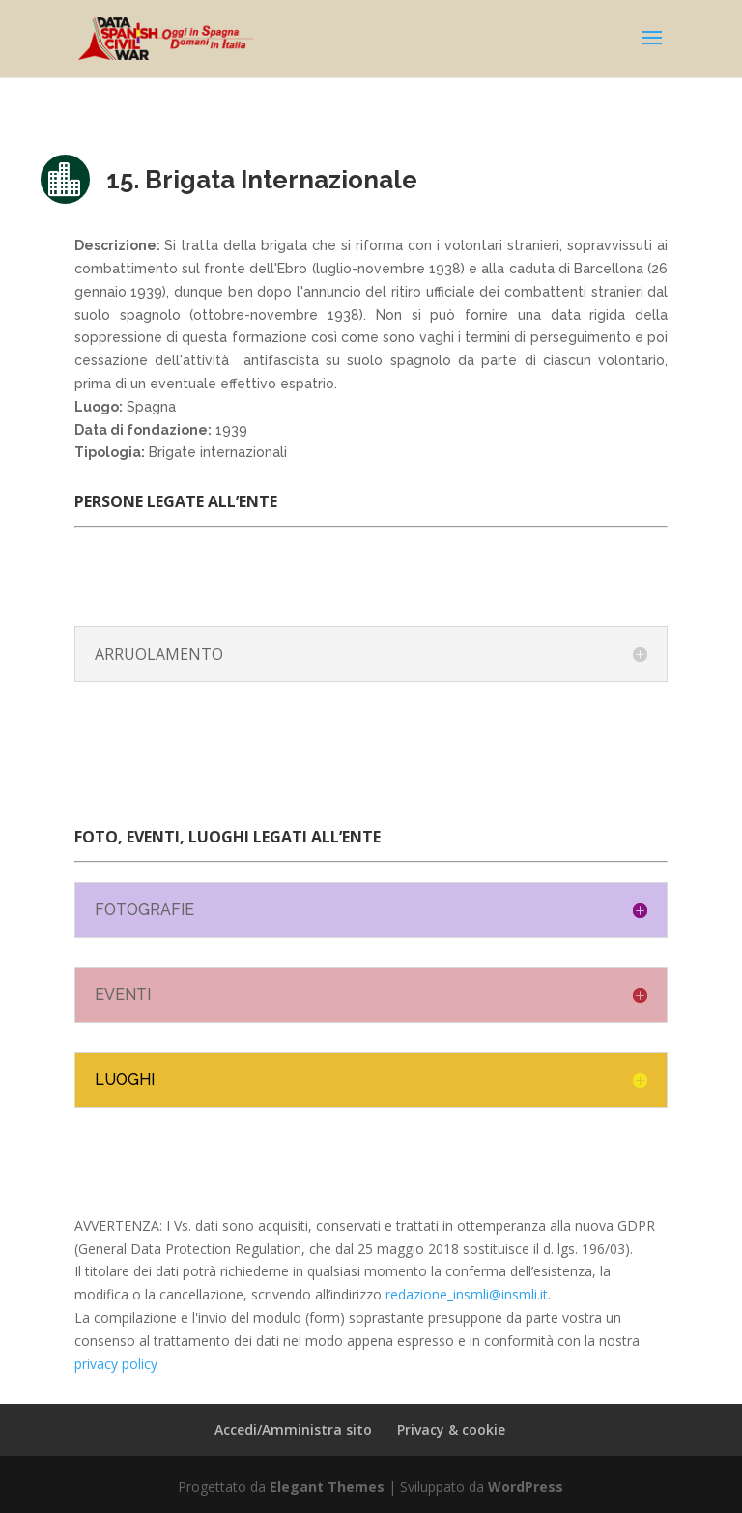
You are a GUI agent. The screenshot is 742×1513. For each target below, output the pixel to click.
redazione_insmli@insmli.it (466, 1294)
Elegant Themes (327, 1486)
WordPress (525, 1486)
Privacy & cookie (451, 1429)
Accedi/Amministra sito (293, 1429)
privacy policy (115, 1364)
